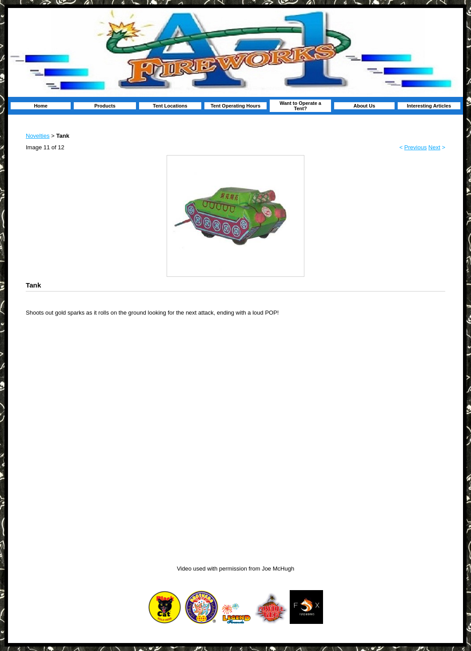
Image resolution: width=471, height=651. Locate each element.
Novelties (37, 135)
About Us (364, 105)
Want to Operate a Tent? (300, 105)
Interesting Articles (429, 105)
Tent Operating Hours (235, 105)
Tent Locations (170, 105)
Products (105, 105)
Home (41, 105)
